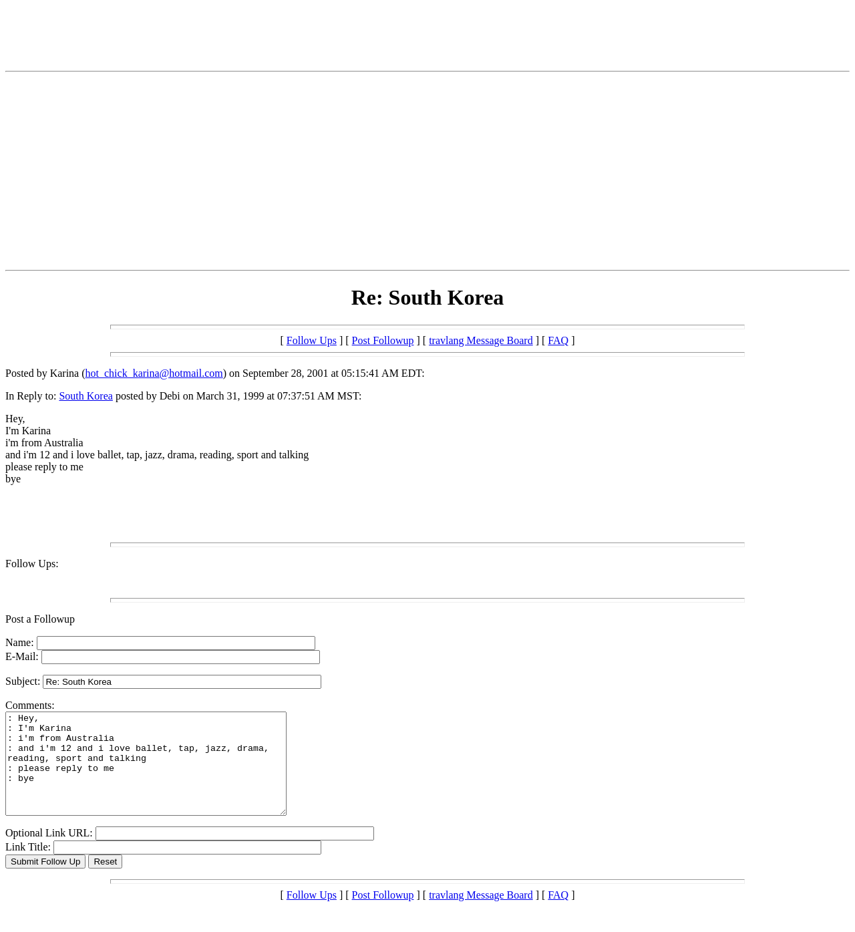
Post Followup (383, 340)
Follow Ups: (32, 563)
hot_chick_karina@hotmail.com (154, 373)
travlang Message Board (481, 340)
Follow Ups (312, 340)
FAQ (558, 340)
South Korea (85, 396)
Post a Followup (40, 619)
